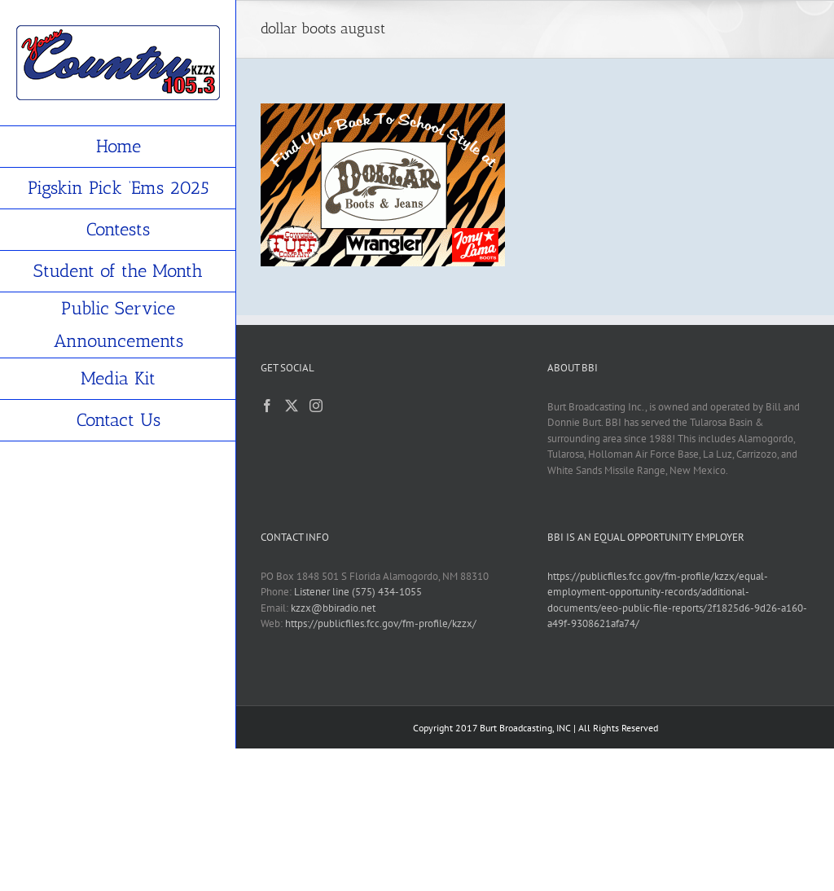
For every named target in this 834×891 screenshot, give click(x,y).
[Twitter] (291, 405)
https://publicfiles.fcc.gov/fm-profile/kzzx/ (380, 623)
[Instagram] (316, 405)
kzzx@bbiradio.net (333, 608)
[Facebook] (267, 405)
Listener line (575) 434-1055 (358, 592)
